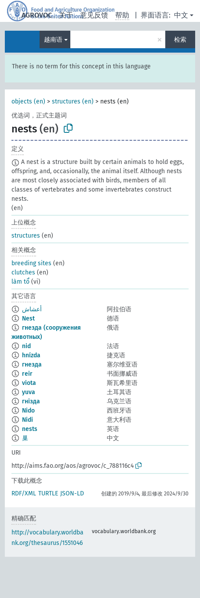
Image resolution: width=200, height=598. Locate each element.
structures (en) (73, 101)
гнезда (32, 364)
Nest (28, 318)
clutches (23, 272)
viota (29, 383)
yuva (28, 392)
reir (27, 373)
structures (25, 235)
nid (26, 346)
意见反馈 (94, 15)
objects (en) (28, 101)
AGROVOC (37, 15)
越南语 (53, 39)
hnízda (31, 355)
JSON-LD (72, 493)
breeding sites (31, 263)
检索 (180, 39)
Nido (28, 410)
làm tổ (20, 281)
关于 (66, 15)
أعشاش (32, 309)
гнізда (31, 401)
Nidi (27, 420)
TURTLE (48, 493)
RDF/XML (23, 493)
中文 (181, 15)
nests (29, 429)
